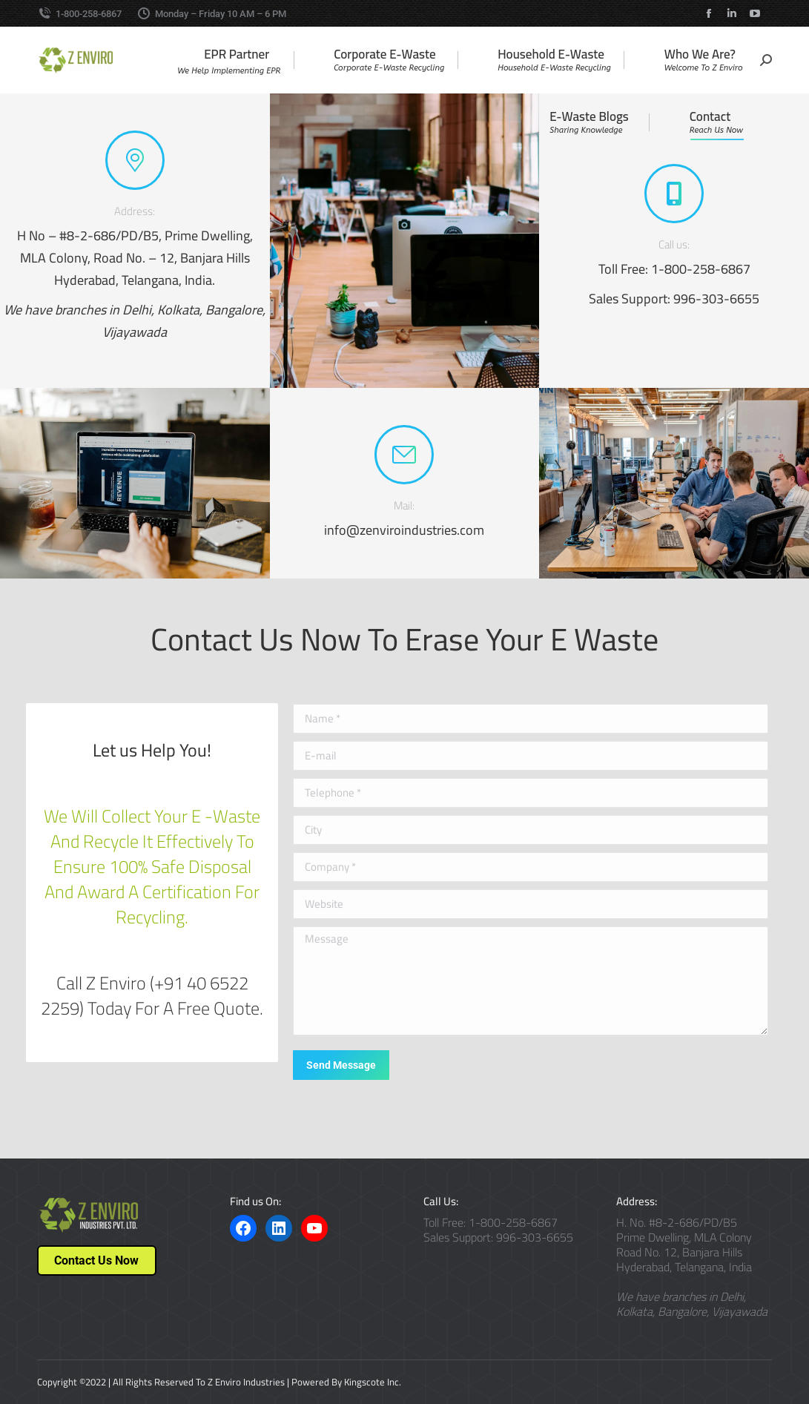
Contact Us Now (96, 1260)
